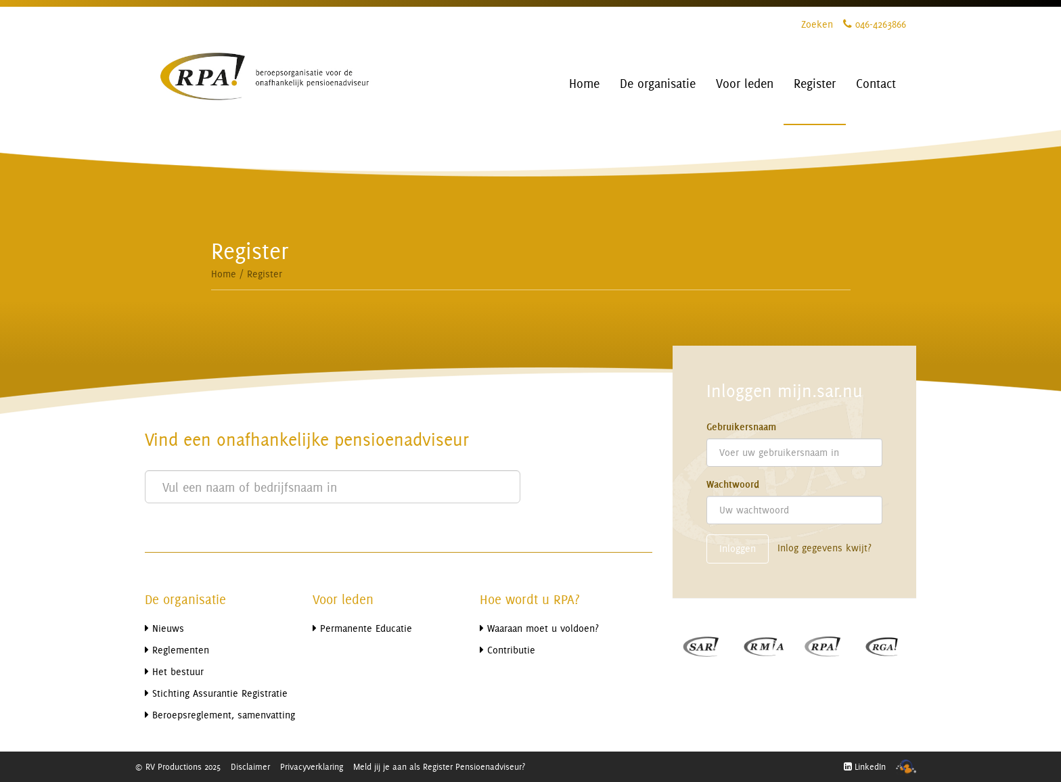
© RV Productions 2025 (178, 766)
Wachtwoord (732, 484)
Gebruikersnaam (741, 427)
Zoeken (817, 24)
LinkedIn (865, 766)
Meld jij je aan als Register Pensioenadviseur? (439, 766)
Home (223, 273)
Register (264, 273)
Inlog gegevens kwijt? (824, 547)
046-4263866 (874, 24)
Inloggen (737, 548)
